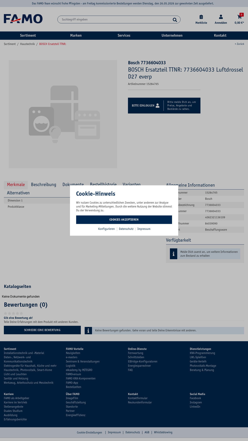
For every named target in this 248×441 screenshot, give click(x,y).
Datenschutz (126, 229)
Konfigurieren (106, 229)
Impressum (143, 229)
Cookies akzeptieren (124, 219)
